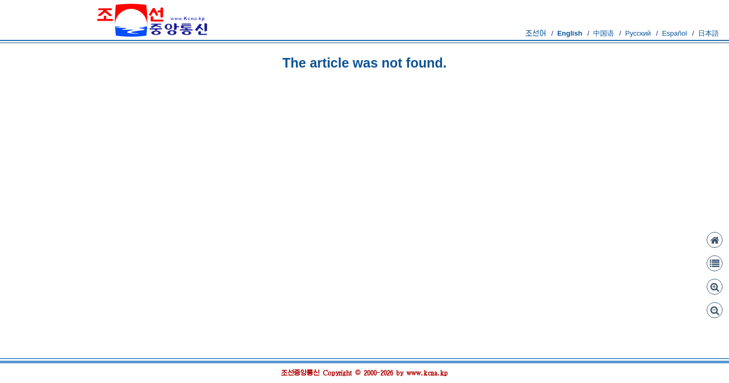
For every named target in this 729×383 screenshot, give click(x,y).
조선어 (536, 33)
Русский (638, 33)
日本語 (708, 33)
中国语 (603, 33)
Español (674, 33)
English (569, 33)
